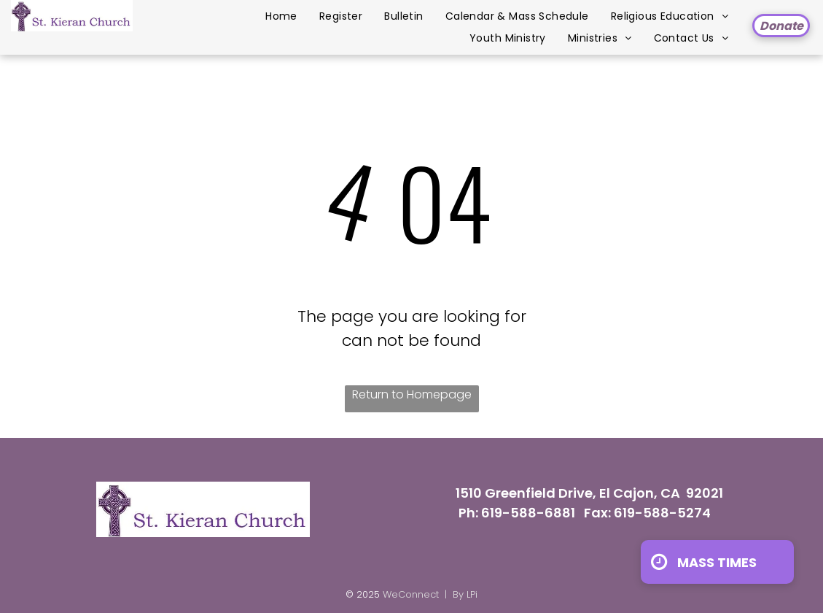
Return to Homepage (412, 394)
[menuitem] (281, 16)
